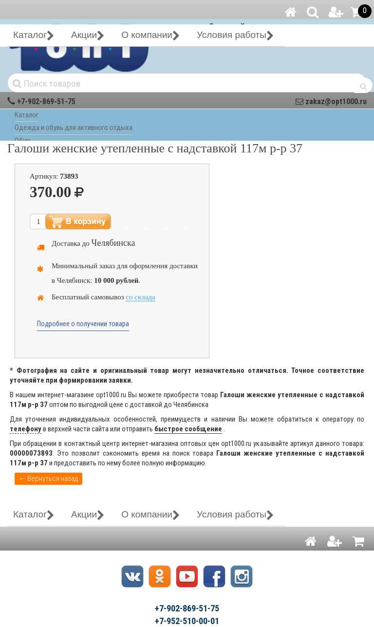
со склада (140, 297)
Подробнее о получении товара (83, 324)
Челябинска (113, 243)
